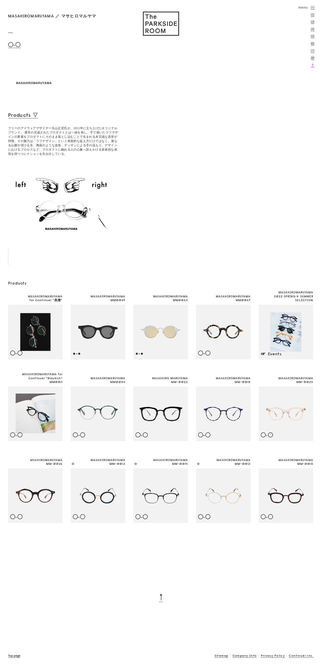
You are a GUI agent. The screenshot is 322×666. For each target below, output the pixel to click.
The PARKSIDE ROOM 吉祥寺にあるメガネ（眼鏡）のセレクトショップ (161, 24)
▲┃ (161, 596)
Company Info (244, 655)
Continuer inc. (301, 655)
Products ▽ (23, 115)
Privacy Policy (273, 655)
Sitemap (221, 655)
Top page (14, 655)
